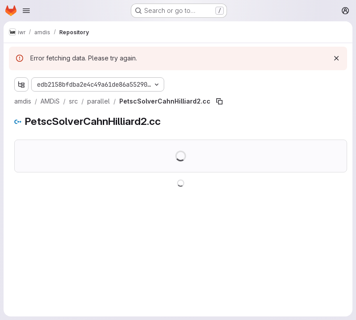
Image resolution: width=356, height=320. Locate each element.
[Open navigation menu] (26, 11)
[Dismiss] (336, 58)
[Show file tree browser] (21, 84)
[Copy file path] (219, 101)
